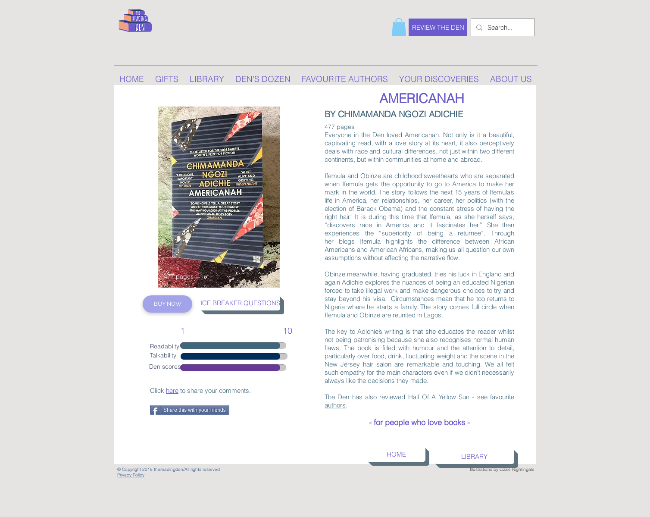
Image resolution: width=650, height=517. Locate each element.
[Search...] (501, 27)
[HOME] (396, 454)
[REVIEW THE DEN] (438, 27)
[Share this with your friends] (189, 410)
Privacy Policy (130, 475)
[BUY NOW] (167, 304)
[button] (398, 27)
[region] (219, 197)
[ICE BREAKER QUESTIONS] (240, 302)
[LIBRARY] (474, 456)
